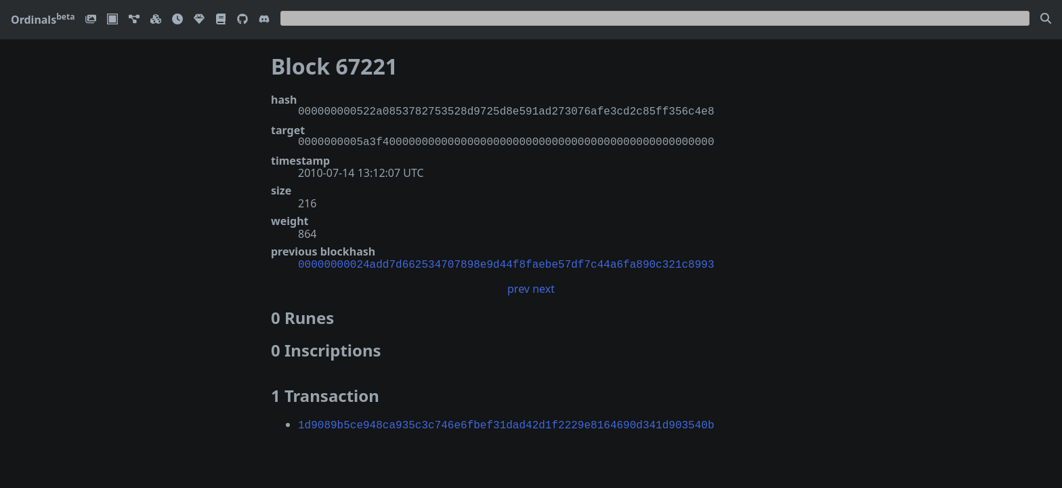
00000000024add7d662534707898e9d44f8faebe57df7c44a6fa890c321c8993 (506, 263)
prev (518, 287)
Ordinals (43, 20)
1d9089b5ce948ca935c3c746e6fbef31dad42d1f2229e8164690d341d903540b (506, 422)
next (543, 287)
